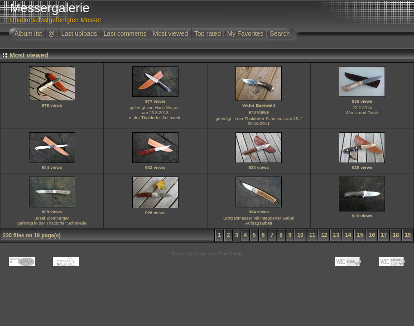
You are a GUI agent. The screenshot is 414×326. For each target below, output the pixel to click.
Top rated (207, 33)
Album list (28, 33)
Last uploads (79, 33)
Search (280, 33)
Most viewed (170, 33)
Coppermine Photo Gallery (218, 253)
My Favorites (245, 33)
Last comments (124, 33)
